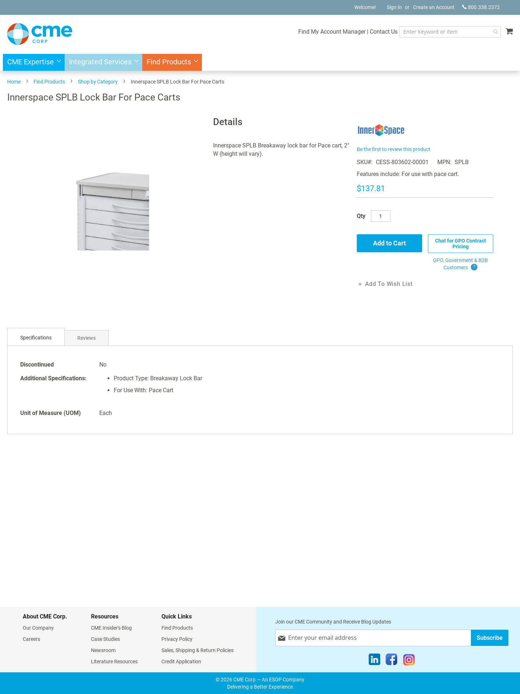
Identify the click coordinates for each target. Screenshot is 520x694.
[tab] (36, 338)
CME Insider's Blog (111, 628)
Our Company (38, 628)
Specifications (36, 337)
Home (14, 82)
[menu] (260, 62)
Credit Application (181, 661)
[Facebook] (391, 661)
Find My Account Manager (331, 31)
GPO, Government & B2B (460, 264)
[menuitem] (32, 62)
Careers (31, 639)
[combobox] (450, 32)
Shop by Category (98, 82)
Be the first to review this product (393, 149)
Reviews (86, 338)
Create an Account (434, 7)
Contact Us (383, 31)
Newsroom (103, 650)
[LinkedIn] (374, 661)
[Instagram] (409, 661)
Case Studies (105, 639)
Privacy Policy (176, 639)
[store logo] (39, 34)
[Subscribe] (489, 638)
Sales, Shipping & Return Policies (197, 650)
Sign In (394, 7)
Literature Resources (114, 661)
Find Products (49, 82)
